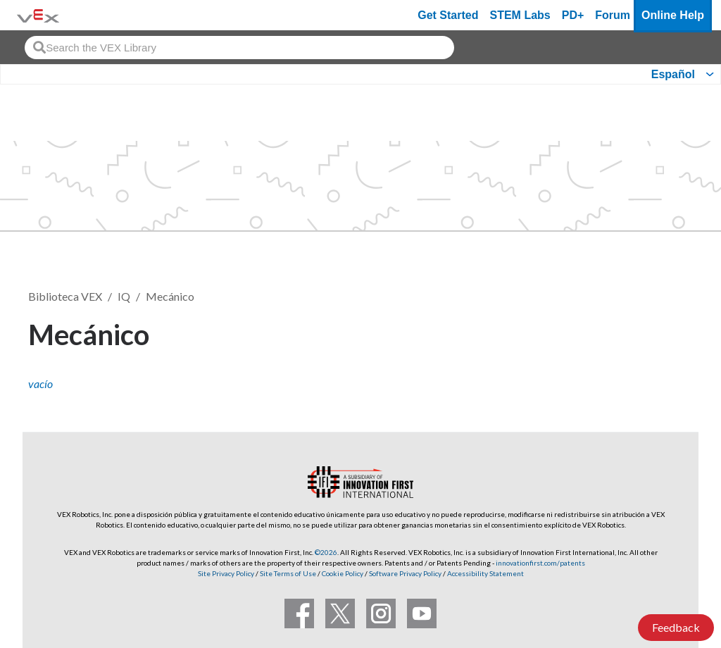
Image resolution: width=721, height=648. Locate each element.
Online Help (672, 15)
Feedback (676, 627)
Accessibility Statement (485, 573)
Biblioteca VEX (65, 296)
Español (673, 74)
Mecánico (170, 296)
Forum (612, 15)
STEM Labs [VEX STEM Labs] (520, 15)
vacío (40, 383)
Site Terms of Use (287, 573)
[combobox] (239, 47)
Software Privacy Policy (405, 573)
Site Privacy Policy (226, 573)
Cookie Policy (342, 573)
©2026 (326, 552)
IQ (124, 296)
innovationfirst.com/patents (540, 563)
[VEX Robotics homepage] (38, 15)
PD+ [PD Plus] (573, 15)
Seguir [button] (658, 332)
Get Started (448, 15)
